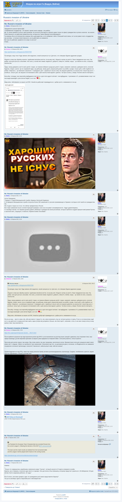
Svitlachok (100, 286)
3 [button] (102, 20)
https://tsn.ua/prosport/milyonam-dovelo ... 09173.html (20, 333)
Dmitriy (99, 33)
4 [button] (104, 20)
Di (98, 435)
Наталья (100, 56)
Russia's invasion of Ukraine (16, 17)
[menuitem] (7, 10)
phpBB (63, 495)
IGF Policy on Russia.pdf (15, 417)
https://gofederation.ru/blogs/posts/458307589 (18, 52)
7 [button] (111, 20)
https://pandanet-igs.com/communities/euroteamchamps (21, 455)
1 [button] (98, 20)
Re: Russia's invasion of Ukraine (17, 24)
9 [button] (115, 20)
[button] (92, 20)
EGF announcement (45, 446)
